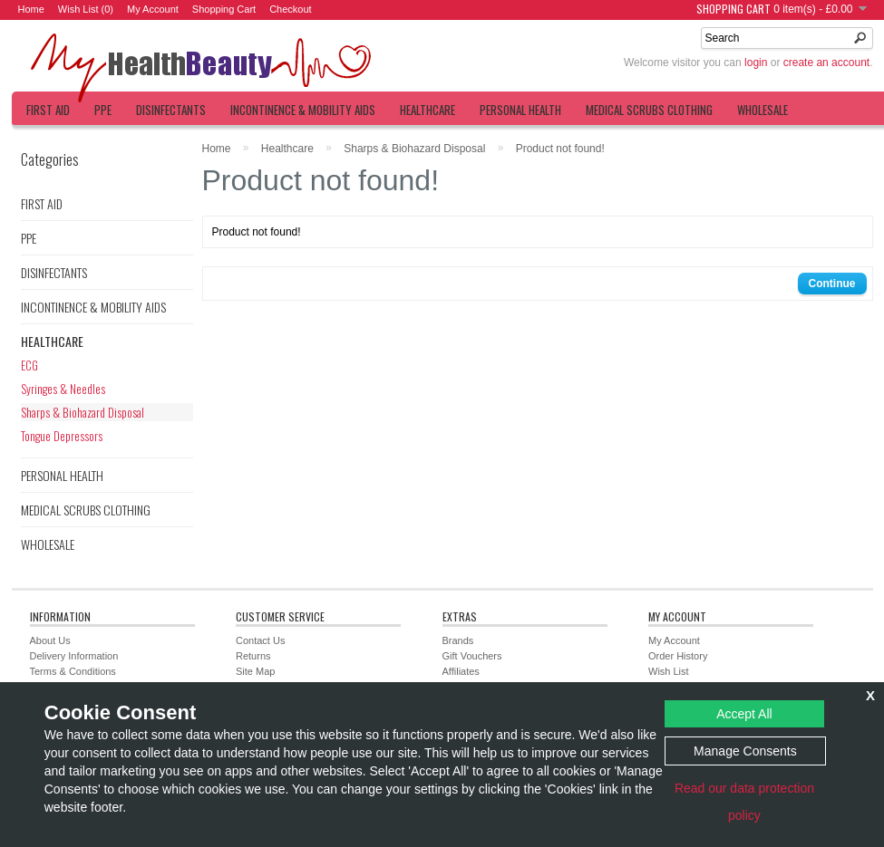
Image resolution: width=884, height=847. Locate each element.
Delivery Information (74, 655)
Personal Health (520, 110)
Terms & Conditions (73, 671)
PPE (103, 110)
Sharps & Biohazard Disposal (82, 412)
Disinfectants (171, 110)
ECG (29, 365)
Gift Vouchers (472, 655)
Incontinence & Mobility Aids (302, 110)
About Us (50, 640)
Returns (253, 655)
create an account (826, 62)
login (755, 62)
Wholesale (762, 110)
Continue (832, 283)
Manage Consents (745, 751)
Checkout (290, 9)
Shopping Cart (224, 9)
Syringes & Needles (63, 389)
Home (31, 9)
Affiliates (461, 671)
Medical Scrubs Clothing (649, 110)
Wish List (668, 671)
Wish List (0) (85, 9)
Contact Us (260, 640)
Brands (458, 640)
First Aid (48, 110)
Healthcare (427, 110)
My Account (153, 9)
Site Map (255, 671)
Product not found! (560, 148)
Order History (677, 655)
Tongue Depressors (61, 436)
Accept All (744, 714)
